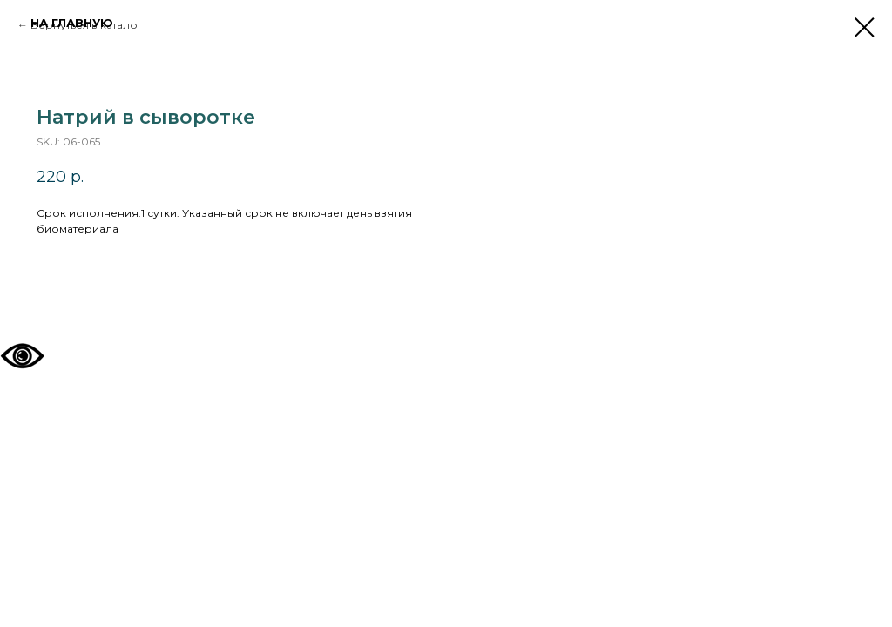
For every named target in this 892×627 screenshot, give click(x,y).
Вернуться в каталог (86, 24)
